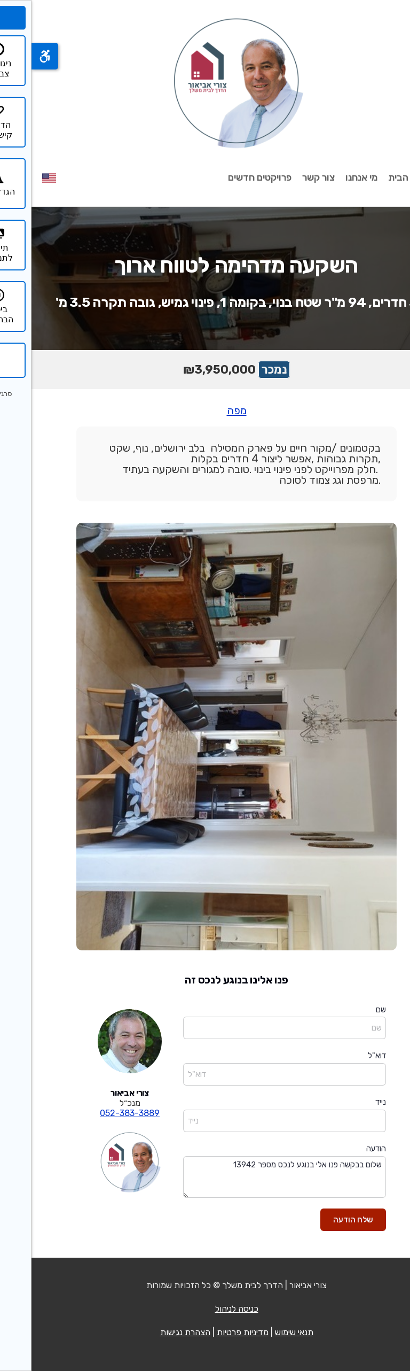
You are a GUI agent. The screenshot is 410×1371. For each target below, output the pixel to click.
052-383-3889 (98, 1113)
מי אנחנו (330, 177)
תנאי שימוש (262, 1332)
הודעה (344, 1148)
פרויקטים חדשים (228, 177)
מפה (205, 410)
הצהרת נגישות (154, 1332)
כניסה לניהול (205, 1309)
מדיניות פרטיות (211, 1332)
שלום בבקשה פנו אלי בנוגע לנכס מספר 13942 (253, 1177)
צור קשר (287, 177)
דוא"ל (345, 1055)
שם (349, 1009)
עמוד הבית (378, 177)
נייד (349, 1102)
